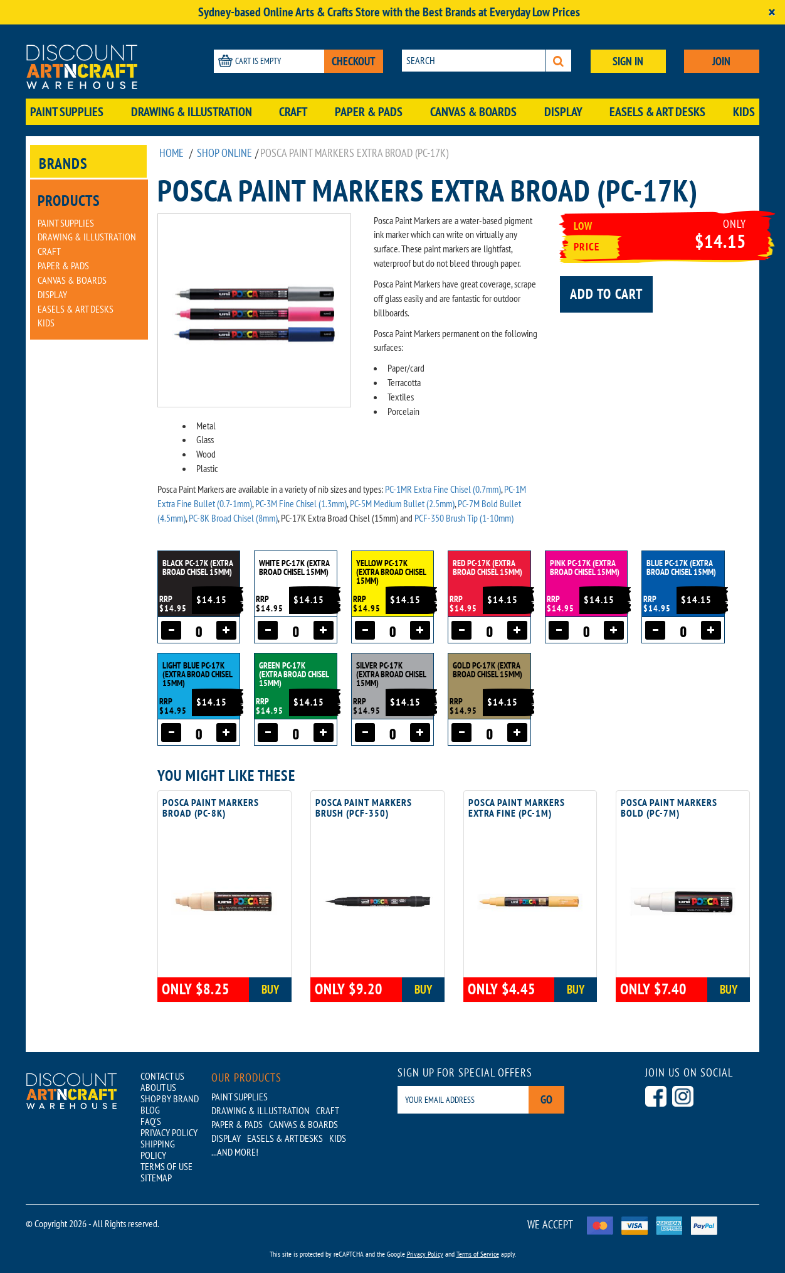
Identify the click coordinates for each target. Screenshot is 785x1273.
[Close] (772, 12)
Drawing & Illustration (191, 112)
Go (546, 1099)
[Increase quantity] (226, 630)
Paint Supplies (66, 112)
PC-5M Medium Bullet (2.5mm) (402, 503)
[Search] (558, 61)
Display (563, 112)
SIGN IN (628, 61)
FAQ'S (150, 1121)
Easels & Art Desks (657, 112)
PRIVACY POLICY (169, 1132)
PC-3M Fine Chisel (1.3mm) (301, 503)
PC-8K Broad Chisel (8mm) (233, 518)
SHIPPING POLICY (157, 1149)
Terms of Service (477, 1254)
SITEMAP (156, 1177)
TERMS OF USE (166, 1166)
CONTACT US (162, 1076)
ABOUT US (158, 1087)
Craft (293, 112)
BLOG (150, 1110)
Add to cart (606, 294)
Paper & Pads (369, 112)
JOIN (721, 61)
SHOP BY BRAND (169, 1098)
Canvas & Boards (473, 112)
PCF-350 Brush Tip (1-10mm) (464, 518)
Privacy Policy (425, 1254)
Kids (744, 112)
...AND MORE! (234, 1152)
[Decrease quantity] (171, 630)
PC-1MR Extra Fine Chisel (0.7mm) (443, 489)
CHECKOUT (354, 61)
